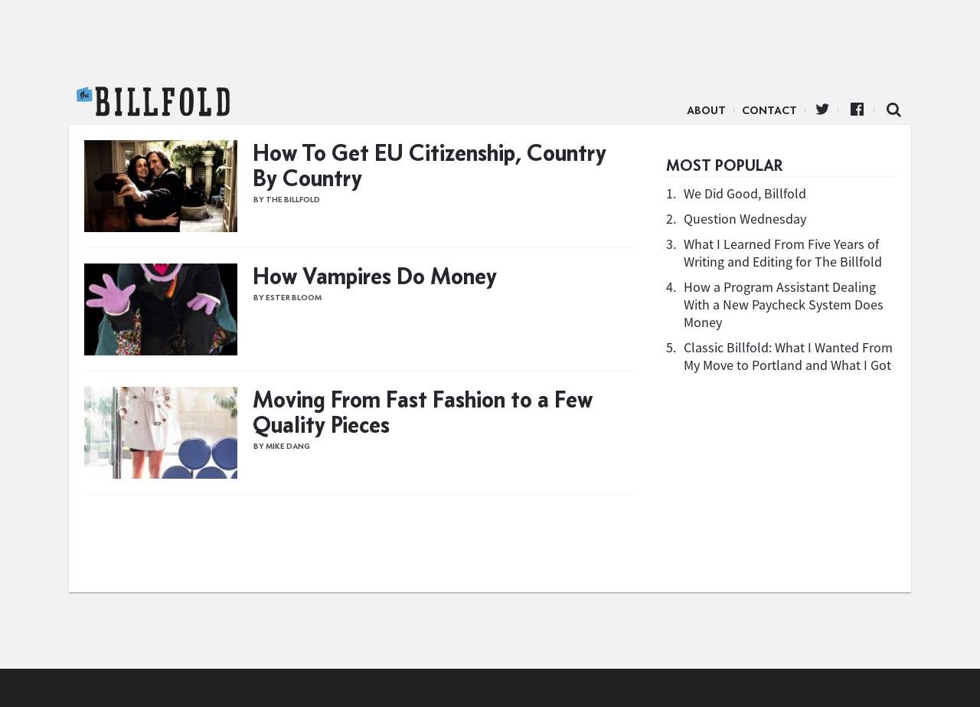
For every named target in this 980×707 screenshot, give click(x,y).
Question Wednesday (745, 218)
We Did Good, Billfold (745, 193)
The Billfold (153, 102)
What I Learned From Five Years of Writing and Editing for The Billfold (783, 252)
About (706, 110)
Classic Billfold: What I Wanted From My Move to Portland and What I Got (788, 356)
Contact (769, 110)
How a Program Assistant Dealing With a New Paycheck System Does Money (784, 304)
